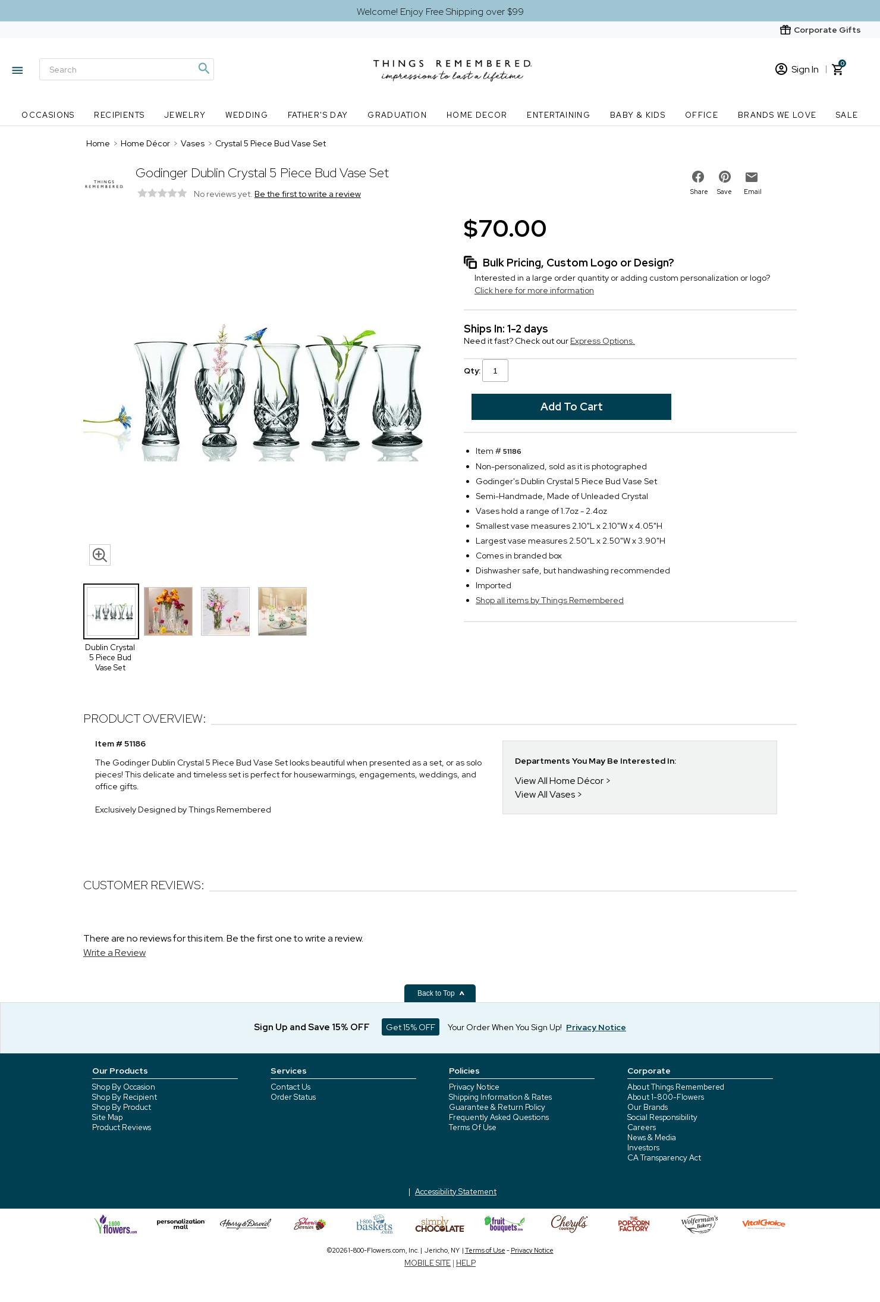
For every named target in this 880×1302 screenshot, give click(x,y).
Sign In (797, 69)
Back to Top (441, 993)
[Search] (126, 69)
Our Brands (647, 1107)
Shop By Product (121, 1107)
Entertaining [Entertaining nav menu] (558, 115)
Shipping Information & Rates (500, 1097)
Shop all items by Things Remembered (550, 600)
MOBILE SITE (427, 1263)
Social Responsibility (662, 1117)
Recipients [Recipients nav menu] (119, 115)
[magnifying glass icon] (100, 555)
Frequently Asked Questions (499, 1117)
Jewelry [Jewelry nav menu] (185, 115)
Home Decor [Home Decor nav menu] (477, 115)
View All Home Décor (559, 780)
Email (753, 191)
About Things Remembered (675, 1087)
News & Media (651, 1137)
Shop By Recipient (124, 1097)
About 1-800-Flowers (665, 1097)
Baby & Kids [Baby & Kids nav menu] (637, 115)
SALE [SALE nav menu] (847, 115)
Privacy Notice (474, 1087)
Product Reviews (121, 1127)
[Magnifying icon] (203, 68)
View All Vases (545, 794)
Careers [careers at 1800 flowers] (641, 1127)
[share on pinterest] (725, 177)
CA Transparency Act (664, 1158)
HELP (466, 1263)
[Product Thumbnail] (111, 611)
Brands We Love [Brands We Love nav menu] (777, 115)
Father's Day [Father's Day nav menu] (318, 115)
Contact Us (290, 1087)
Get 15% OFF (410, 1027)
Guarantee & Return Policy (497, 1107)
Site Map (107, 1117)
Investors (643, 1148)
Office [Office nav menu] (701, 115)
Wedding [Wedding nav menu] (246, 115)
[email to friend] (752, 177)
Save (724, 191)
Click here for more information (534, 290)
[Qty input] (495, 370)
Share (699, 191)
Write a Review (114, 952)
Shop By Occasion (123, 1087)
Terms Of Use (472, 1127)
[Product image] (261, 392)
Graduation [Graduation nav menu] (397, 115)
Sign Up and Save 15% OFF (312, 1027)
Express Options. (602, 340)
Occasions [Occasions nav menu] (48, 115)
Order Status (293, 1097)
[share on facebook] (698, 177)
